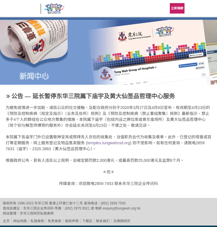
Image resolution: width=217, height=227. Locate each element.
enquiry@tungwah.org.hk (121, 208)
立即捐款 (177, 8)
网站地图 (20, 221)
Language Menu (194, 8)
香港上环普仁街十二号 (66, 203)
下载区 (87, 221)
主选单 (208, 8)
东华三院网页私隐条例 (37, 213)
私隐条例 (37, 221)
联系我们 (103, 221)
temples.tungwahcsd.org (108, 143)
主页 (6, 221)
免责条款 (54, 221)
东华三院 (20, 10)
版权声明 (72, 221)
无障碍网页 (121, 221)
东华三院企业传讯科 (38, 208)
